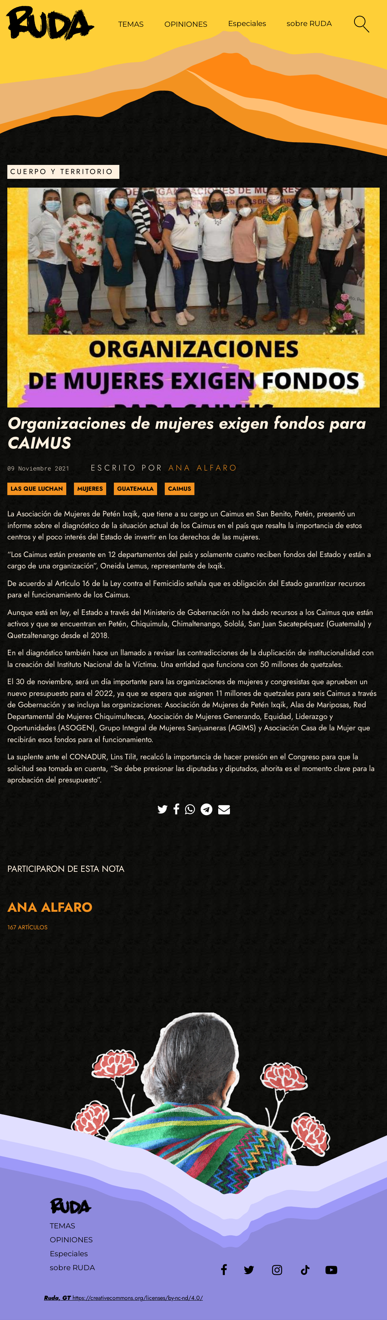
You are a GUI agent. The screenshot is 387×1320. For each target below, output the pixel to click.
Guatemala (135, 488)
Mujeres (90, 488)
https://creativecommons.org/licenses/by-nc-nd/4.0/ (123, 1298)
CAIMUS (179, 488)
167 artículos (27, 927)
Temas (62, 1225)
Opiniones (71, 1239)
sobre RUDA (309, 23)
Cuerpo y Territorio (62, 171)
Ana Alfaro (203, 467)
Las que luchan (37, 488)
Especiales (247, 23)
